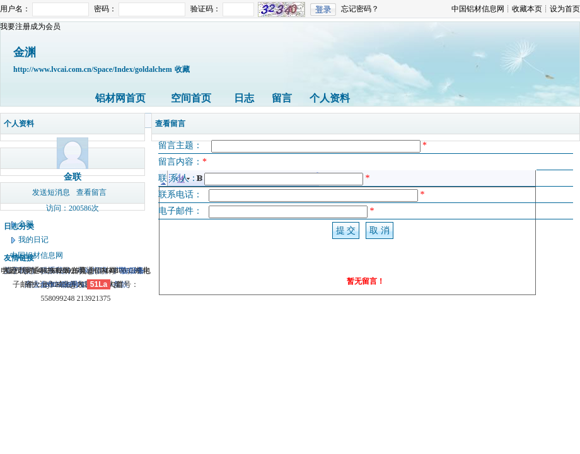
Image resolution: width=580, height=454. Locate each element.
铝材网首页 (120, 98)
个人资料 (330, 98)
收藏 (182, 69)
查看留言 (91, 192)
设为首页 (565, 8)
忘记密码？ (360, 8)
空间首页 (191, 98)
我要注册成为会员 (30, 26)
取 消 (379, 230)
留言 (282, 98)
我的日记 (33, 239)
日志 (244, 98)
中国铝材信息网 (477, 8)
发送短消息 (51, 192)
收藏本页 (527, 8)
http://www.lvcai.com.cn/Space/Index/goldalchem (92, 69)
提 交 (346, 230)
